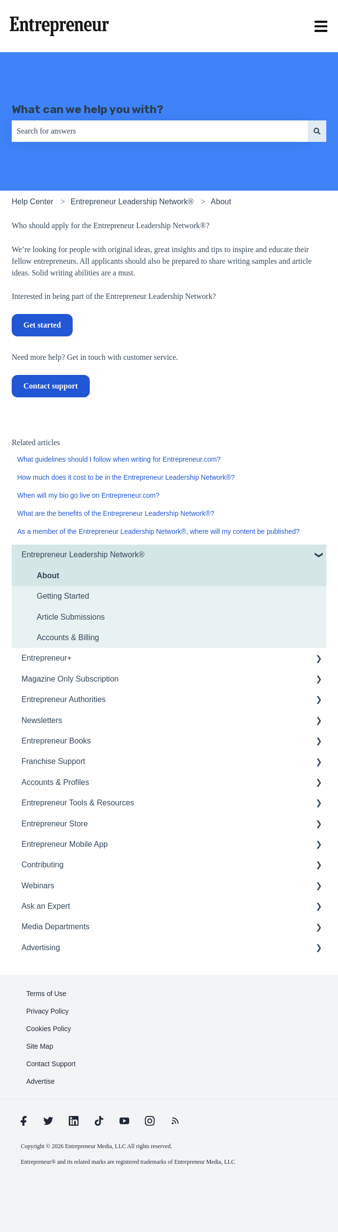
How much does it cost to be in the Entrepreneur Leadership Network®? (126, 477)
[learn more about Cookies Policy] (49, 1028)
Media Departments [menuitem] (55, 926)
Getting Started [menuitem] (63, 596)
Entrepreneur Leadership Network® (132, 201)
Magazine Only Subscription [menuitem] (70, 679)
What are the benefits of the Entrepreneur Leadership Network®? (115, 513)
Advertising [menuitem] (40, 947)
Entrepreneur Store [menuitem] (54, 824)
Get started (42, 325)
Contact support (50, 386)
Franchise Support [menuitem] (53, 761)
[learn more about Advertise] (40, 1081)
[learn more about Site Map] (40, 1046)
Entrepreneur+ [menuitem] (46, 658)
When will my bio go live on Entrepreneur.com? (88, 495)
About (221, 201)
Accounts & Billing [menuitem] (68, 637)
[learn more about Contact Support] (51, 1064)
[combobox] (160, 131)
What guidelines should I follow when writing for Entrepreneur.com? (118, 459)
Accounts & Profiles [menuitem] (55, 782)
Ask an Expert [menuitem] (45, 906)
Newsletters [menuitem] (41, 720)
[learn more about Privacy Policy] (48, 1011)
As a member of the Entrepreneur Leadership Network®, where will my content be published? (158, 531)
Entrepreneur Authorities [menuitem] (63, 699)
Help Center (32, 201)
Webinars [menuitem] (37, 885)
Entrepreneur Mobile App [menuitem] (64, 844)
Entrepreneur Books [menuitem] (56, 741)
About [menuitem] (48, 575)
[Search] (317, 131)
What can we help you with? (87, 109)
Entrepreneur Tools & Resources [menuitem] (77, 803)
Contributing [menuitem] (42, 864)
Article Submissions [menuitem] (71, 617)
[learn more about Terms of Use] (46, 993)
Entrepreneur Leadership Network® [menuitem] (82, 554)
